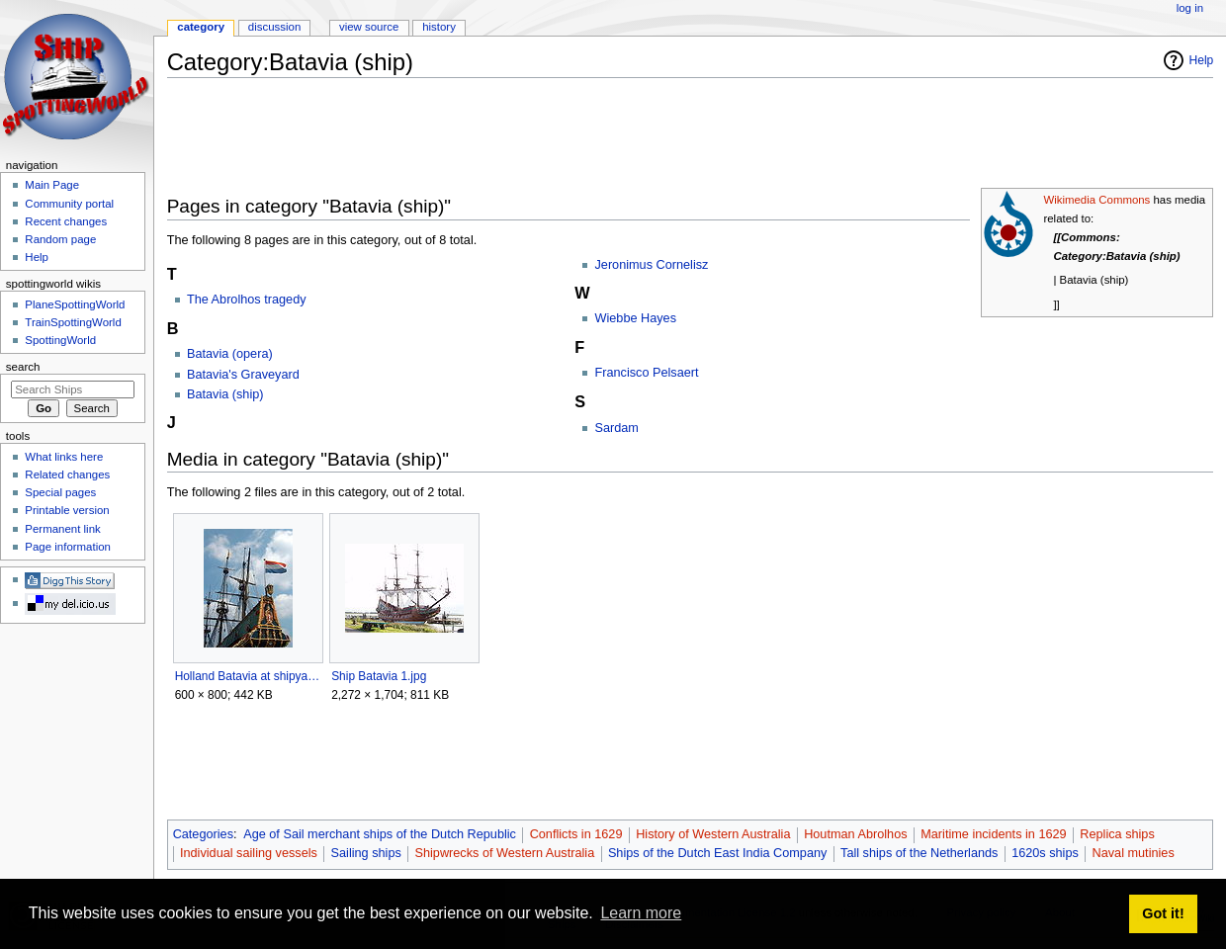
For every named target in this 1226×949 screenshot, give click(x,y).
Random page (60, 239)
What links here (64, 457)
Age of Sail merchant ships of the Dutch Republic (379, 834)
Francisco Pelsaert (646, 373)
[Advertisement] (527, 137)
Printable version (67, 510)
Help (1201, 60)
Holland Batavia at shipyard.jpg (247, 676)
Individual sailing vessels (248, 853)
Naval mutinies (1134, 853)
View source (368, 27)
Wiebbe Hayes (635, 318)
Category (200, 27)
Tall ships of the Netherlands (919, 853)
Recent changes (66, 221)
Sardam (616, 428)
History (439, 27)
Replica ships (1117, 834)
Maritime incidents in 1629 (993, 834)
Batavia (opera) (230, 354)
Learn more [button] (640, 913)
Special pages (60, 492)
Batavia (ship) (225, 394)
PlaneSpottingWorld (75, 304)
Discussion (274, 27)
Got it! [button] (1162, 913)
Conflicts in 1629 (576, 834)
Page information (68, 547)
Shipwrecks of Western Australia (505, 853)
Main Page (52, 185)
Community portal (69, 204)
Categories (203, 834)
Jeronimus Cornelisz (651, 265)
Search (23, 367)
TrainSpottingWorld (73, 322)
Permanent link (62, 529)
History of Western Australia (713, 834)
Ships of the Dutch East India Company (717, 853)
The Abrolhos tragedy (246, 299)
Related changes (67, 474)
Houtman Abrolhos (855, 834)
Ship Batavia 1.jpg (378, 676)
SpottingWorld (60, 340)
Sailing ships (366, 853)
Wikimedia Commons (1096, 200)
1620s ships (1045, 853)
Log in (1190, 8)
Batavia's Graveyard (243, 375)
